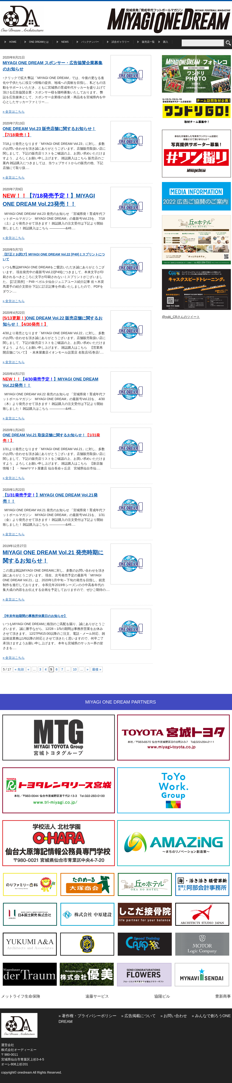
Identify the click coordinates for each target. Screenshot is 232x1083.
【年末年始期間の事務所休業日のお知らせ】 (35, 616)
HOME (13, 41)
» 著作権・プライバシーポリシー (87, 1016)
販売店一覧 (148, 41)
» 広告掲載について (138, 1016)
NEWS (65, 41)
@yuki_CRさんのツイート (181, 317)
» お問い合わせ (173, 1016)
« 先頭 (19, 669)
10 (75, 669)
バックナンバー (90, 41)
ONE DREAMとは (39, 41)
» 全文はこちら (14, 111)
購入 (165, 41)
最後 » (96, 669)
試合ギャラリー (120, 41)
